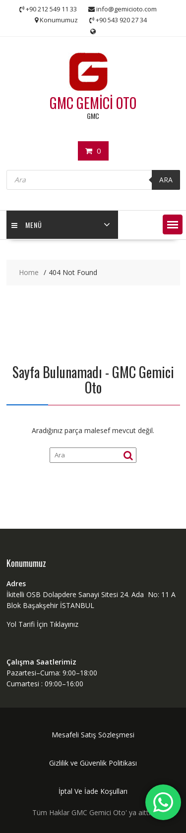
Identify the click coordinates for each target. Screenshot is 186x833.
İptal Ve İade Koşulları (93, 791)
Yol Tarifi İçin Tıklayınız (42, 624)
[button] (173, 224)
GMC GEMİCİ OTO (93, 103)
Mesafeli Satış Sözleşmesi (93, 734)
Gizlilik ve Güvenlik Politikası (93, 763)
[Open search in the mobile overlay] (93, 180)
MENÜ (26, 225)
